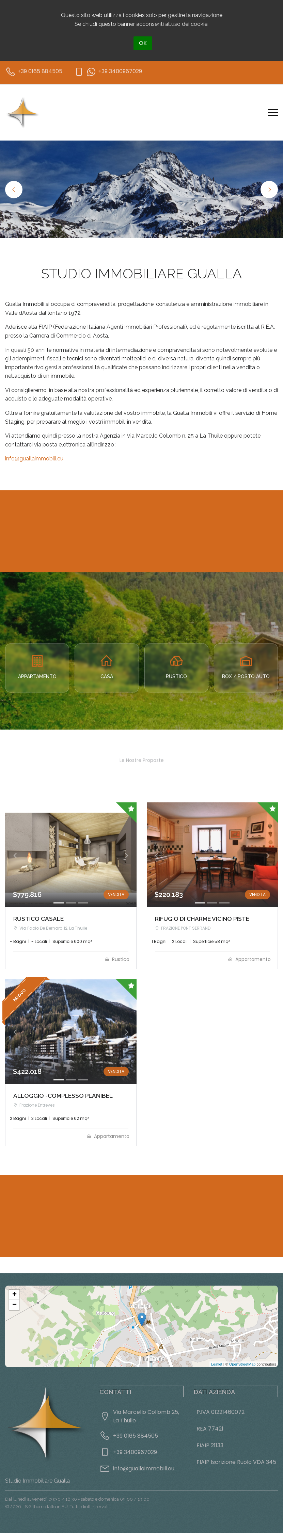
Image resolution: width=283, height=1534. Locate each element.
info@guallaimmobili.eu (34, 458)
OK (143, 43)
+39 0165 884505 (135, 1437)
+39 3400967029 (135, 1453)
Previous (13, 189)
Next (269, 189)
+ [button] (14, 1296)
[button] (15, 855)
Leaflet (216, 1366)
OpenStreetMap (242, 1366)
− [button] (14, 1306)
